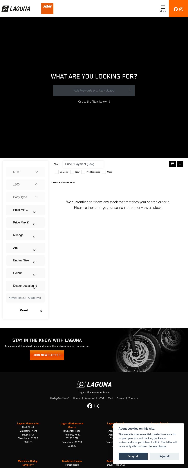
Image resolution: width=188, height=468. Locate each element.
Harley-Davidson (59, 398)
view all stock (151, 207)
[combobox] (25, 172)
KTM (101, 398)
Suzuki (120, 398)
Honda (76, 398)
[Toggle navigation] (162, 9)
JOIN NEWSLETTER (47, 355)
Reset (31, 310)
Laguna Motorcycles (28, 423)
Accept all (133, 456)
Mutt (110, 398)
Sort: (57, 164)
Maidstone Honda (72, 460)
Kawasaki (89, 398)
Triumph (133, 398)
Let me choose (157, 446)
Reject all (164, 456)
